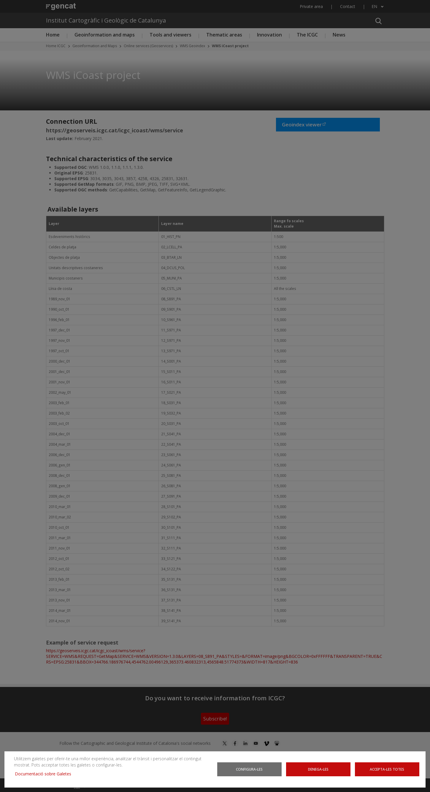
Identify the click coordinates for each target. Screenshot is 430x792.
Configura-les (249, 769)
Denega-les (318, 769)
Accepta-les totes (387, 769)
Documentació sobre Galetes (45, 774)
